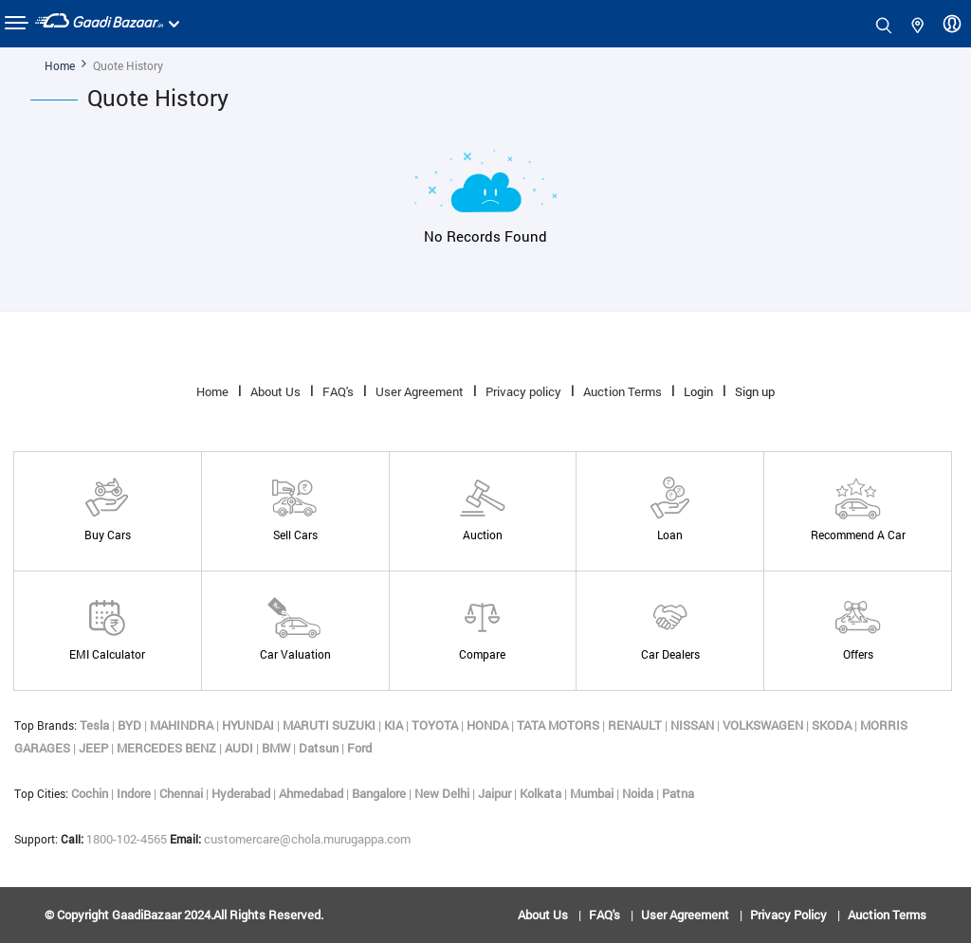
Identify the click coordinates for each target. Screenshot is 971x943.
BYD (131, 725)
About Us (275, 391)
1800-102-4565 (115, 838)
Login (698, 391)
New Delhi (443, 793)
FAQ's (338, 391)
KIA (395, 725)
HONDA (489, 725)
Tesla (96, 725)
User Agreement (420, 391)
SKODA (833, 725)
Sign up (755, 391)
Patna (678, 793)
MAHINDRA (183, 725)
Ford (359, 747)
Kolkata (542, 793)
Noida (639, 793)
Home (60, 65)
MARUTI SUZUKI (330, 725)
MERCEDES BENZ (168, 747)
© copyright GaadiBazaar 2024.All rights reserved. (184, 914)
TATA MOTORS (559, 725)
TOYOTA (436, 725)
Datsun (320, 747)
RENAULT (636, 725)
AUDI (240, 747)
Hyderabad (242, 793)
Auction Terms (622, 391)
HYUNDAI (249, 725)
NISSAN (693, 725)
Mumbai (593, 793)
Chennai (182, 793)
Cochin (91, 793)
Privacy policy (523, 391)
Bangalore (380, 793)
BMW (277, 747)
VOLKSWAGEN (764, 725)
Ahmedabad (312, 793)
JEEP (95, 747)
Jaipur (496, 793)
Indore (135, 793)
